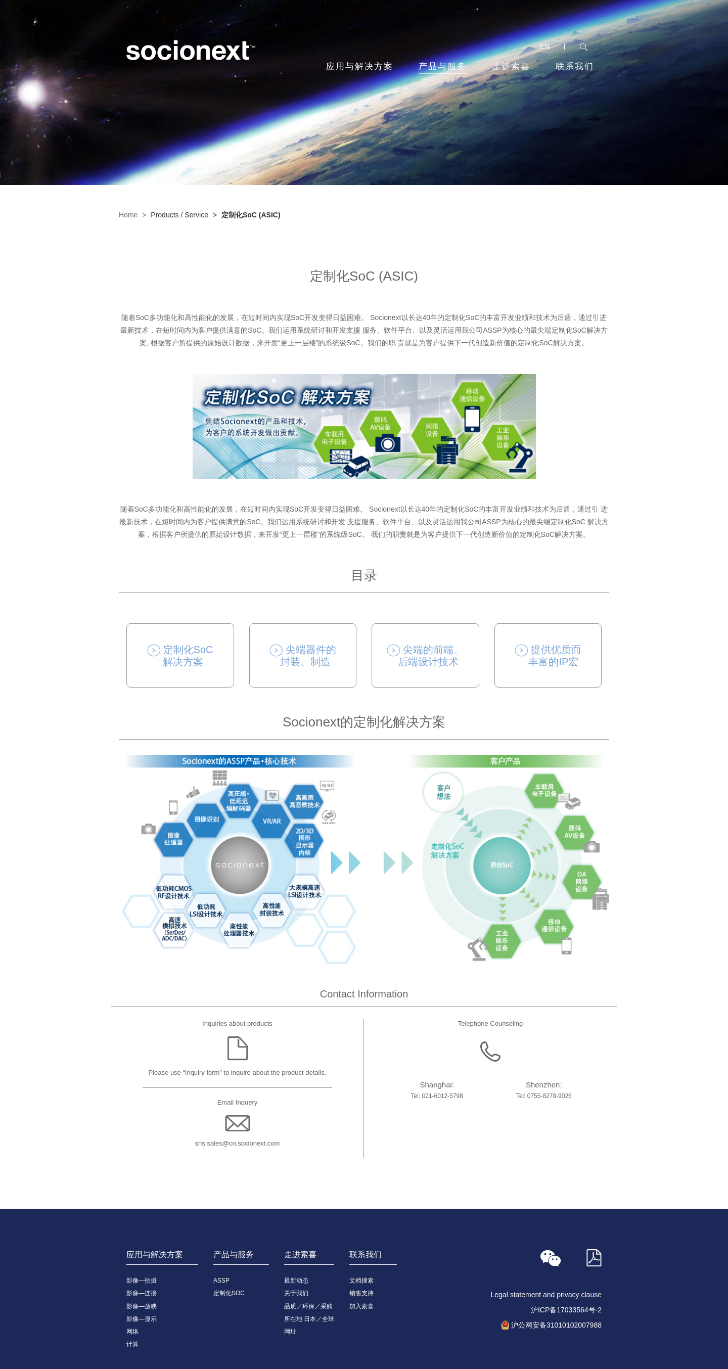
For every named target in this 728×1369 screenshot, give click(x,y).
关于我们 (296, 1293)
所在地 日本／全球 (309, 1318)
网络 (132, 1331)
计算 (132, 1344)
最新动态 (296, 1280)
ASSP (221, 1280)
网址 (290, 1331)
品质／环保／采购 (308, 1306)
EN (545, 46)
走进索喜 (511, 66)
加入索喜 (361, 1306)
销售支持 (361, 1293)
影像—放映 (141, 1306)
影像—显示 (141, 1318)
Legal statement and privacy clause (546, 1295)
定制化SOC (229, 1293)
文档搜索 (361, 1280)
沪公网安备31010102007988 (556, 1325)
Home (128, 215)
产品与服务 (443, 68)
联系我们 (575, 66)
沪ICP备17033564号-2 (566, 1310)
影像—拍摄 (141, 1280)
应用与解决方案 (359, 66)
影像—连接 (141, 1293)
